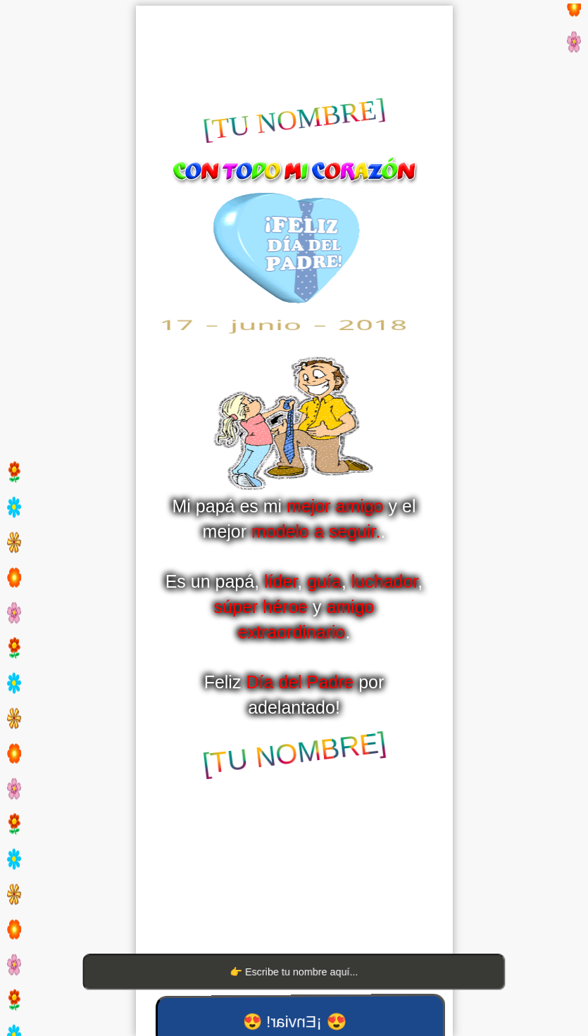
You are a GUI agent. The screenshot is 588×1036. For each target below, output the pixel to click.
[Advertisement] (294, 51)
